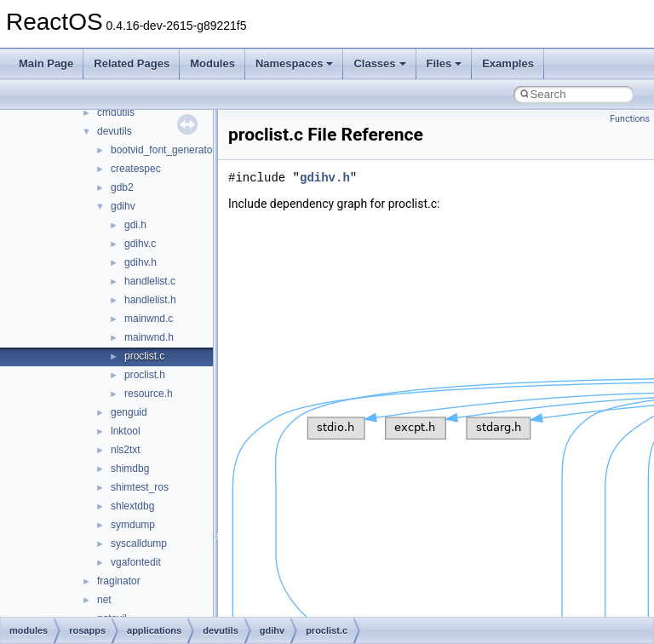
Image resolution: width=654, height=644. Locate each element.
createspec (136, 169)
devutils (114, 131)
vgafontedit (136, 562)
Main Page (46, 63)
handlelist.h (150, 300)
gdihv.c (140, 244)
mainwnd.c (148, 319)
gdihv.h (140, 262)
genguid (129, 412)
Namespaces (294, 63)
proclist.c (144, 356)
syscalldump (139, 543)
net (104, 600)
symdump (133, 525)
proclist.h (144, 375)
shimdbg (130, 468)
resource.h (148, 394)
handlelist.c (149, 281)
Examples (508, 63)
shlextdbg (132, 506)
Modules (212, 63)
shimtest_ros (140, 487)
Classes (379, 63)
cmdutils (116, 112)
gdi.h (135, 225)
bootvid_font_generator (163, 150)
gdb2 (122, 187)
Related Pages (131, 63)
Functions (630, 118)
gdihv (123, 206)
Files (444, 63)
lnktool (126, 431)
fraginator (119, 581)
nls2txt (126, 450)
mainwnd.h (149, 337)
